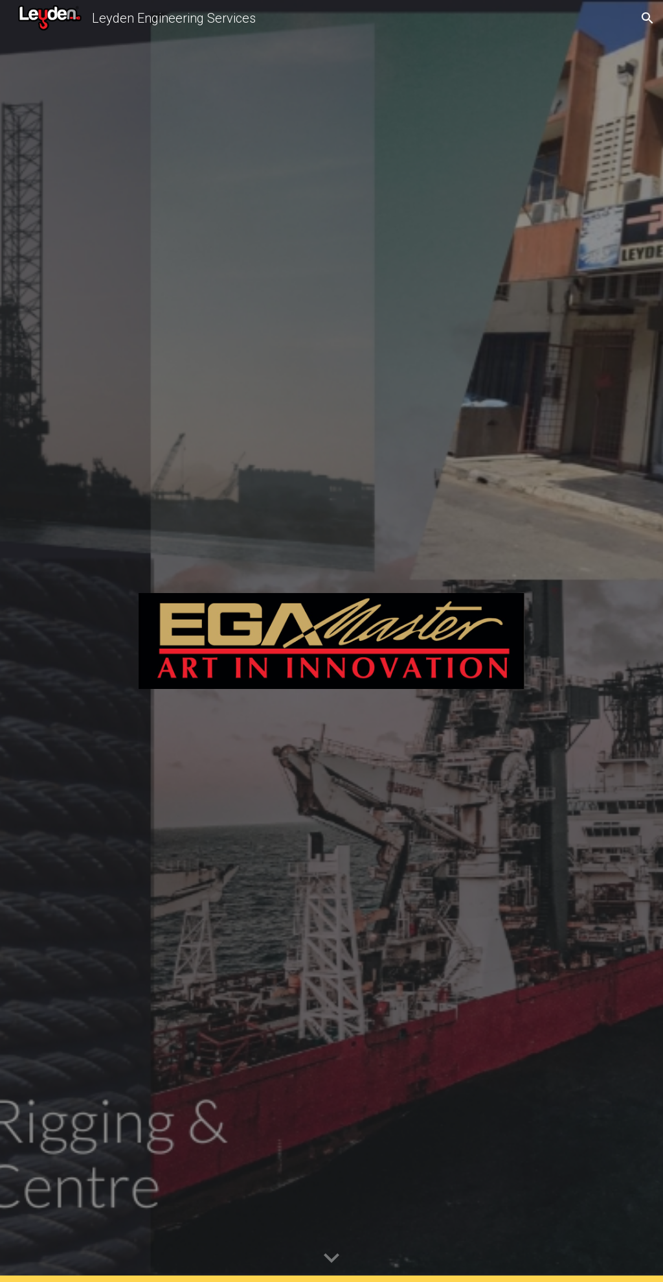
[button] (647, 18)
